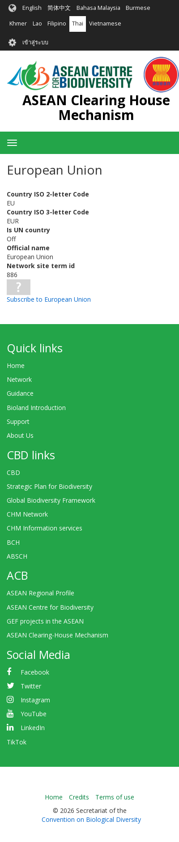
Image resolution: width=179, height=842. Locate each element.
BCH (13, 542)
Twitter (31, 686)
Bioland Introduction (36, 407)
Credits (79, 797)
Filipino (56, 23)
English (32, 8)
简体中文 (59, 8)
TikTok (16, 742)
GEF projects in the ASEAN (45, 621)
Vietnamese (105, 23)
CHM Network (27, 514)
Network (19, 379)
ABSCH (17, 556)
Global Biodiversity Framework (51, 500)
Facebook (35, 672)
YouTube (34, 714)
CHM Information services (44, 528)
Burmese (138, 8)
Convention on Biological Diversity (91, 819)
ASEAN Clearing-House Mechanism (57, 635)
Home (16, 365)
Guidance (20, 393)
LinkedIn (33, 727)
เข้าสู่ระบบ (35, 42)
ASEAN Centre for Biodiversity (50, 607)
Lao (37, 23)
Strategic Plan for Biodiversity (49, 486)
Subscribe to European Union (49, 299)
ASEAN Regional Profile (40, 593)
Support (18, 421)
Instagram (35, 700)
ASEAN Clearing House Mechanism (96, 107)
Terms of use (114, 797)
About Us (20, 435)
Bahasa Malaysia (98, 8)
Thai (77, 23)
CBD (13, 472)
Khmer (18, 23)
